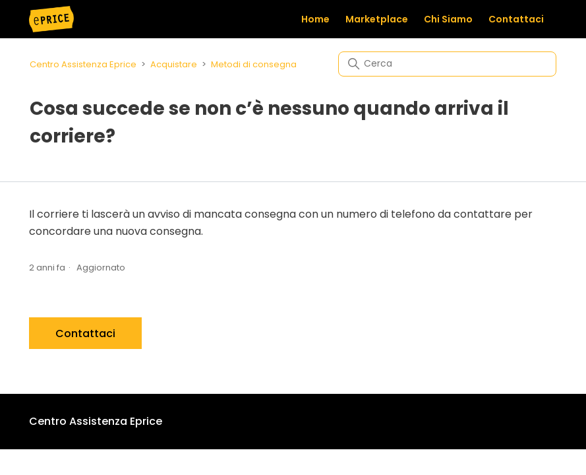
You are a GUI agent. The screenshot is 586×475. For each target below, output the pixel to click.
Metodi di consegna (254, 64)
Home (315, 19)
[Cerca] (447, 64)
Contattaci (516, 19)
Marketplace (376, 19)
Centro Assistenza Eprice (83, 64)
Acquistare (173, 64)
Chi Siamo (448, 19)
